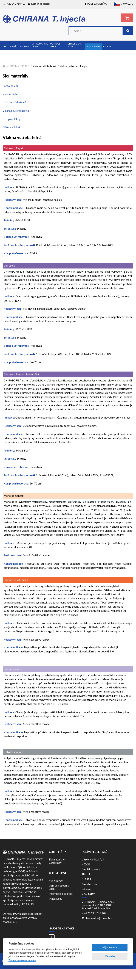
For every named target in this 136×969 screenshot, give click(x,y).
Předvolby (109, 956)
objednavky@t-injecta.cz (99, 918)
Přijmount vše (110, 947)
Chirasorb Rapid (13, 148)
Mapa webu (55, 898)
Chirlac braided (12, 669)
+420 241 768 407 (95, 913)
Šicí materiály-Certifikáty (57, 861)
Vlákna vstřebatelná (14, 102)
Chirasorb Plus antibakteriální (21, 374)
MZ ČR (86, 864)
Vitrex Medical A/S (93, 859)
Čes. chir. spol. (90, 884)
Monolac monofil (14, 495)
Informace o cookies (61, 893)
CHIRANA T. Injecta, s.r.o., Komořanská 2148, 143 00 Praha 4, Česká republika (98, 905)
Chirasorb (9, 265)
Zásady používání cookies (22, 960)
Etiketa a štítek (11, 127)
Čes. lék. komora (92, 869)
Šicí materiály (19, 66)
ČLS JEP (87, 879)
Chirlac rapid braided (16, 580)
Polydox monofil (13, 752)
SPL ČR (87, 874)
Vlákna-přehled (11, 94)
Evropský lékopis (12, 119)
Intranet (86, 889)
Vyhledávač (56, 880)
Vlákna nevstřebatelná (16, 110)
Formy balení (10, 85)
